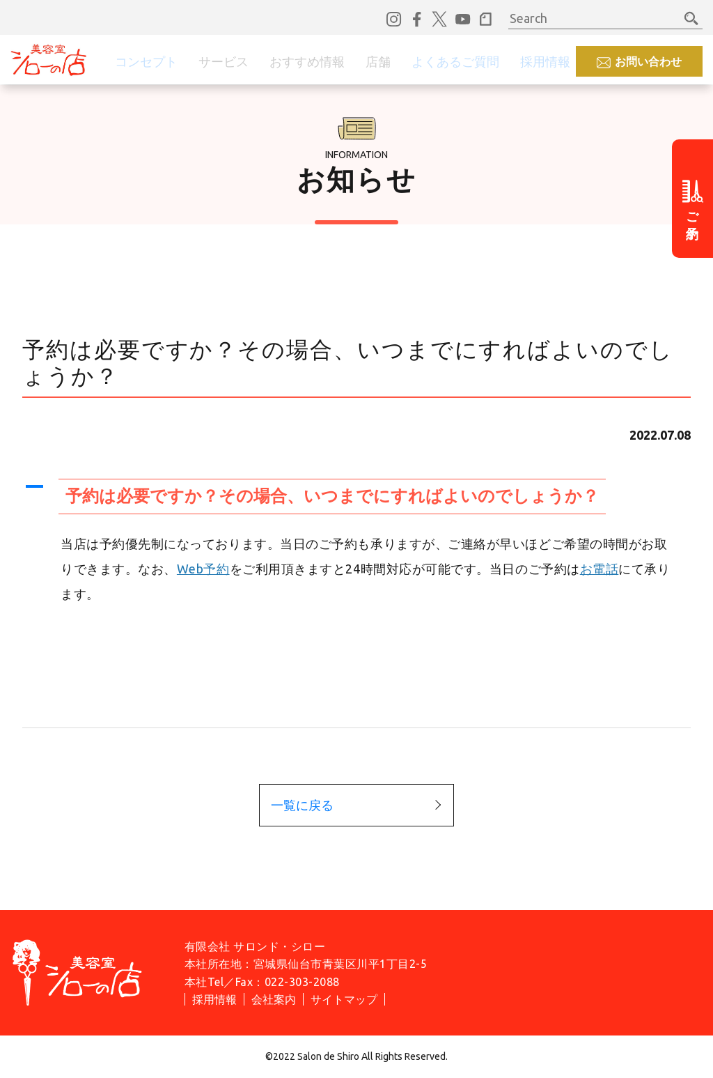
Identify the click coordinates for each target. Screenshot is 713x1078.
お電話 (599, 569)
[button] (356, 496)
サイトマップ (344, 999)
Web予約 (203, 569)
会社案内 (273, 999)
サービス (223, 61)
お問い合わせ (648, 61)
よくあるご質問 (455, 61)
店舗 (378, 61)
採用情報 (545, 61)
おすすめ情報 (307, 61)
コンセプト (146, 61)
